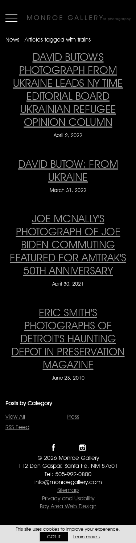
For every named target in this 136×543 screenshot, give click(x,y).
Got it (54, 536)
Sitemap (68, 490)
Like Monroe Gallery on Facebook (53, 447)
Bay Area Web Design (68, 506)
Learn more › (86, 536)
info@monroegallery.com (68, 482)
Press (73, 416)
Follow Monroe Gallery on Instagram (82, 447)
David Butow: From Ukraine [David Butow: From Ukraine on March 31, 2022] (68, 170)
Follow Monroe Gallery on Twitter (68, 447)
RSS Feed (17, 427)
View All (15, 416)
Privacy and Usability (68, 498)
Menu (11, 18)
